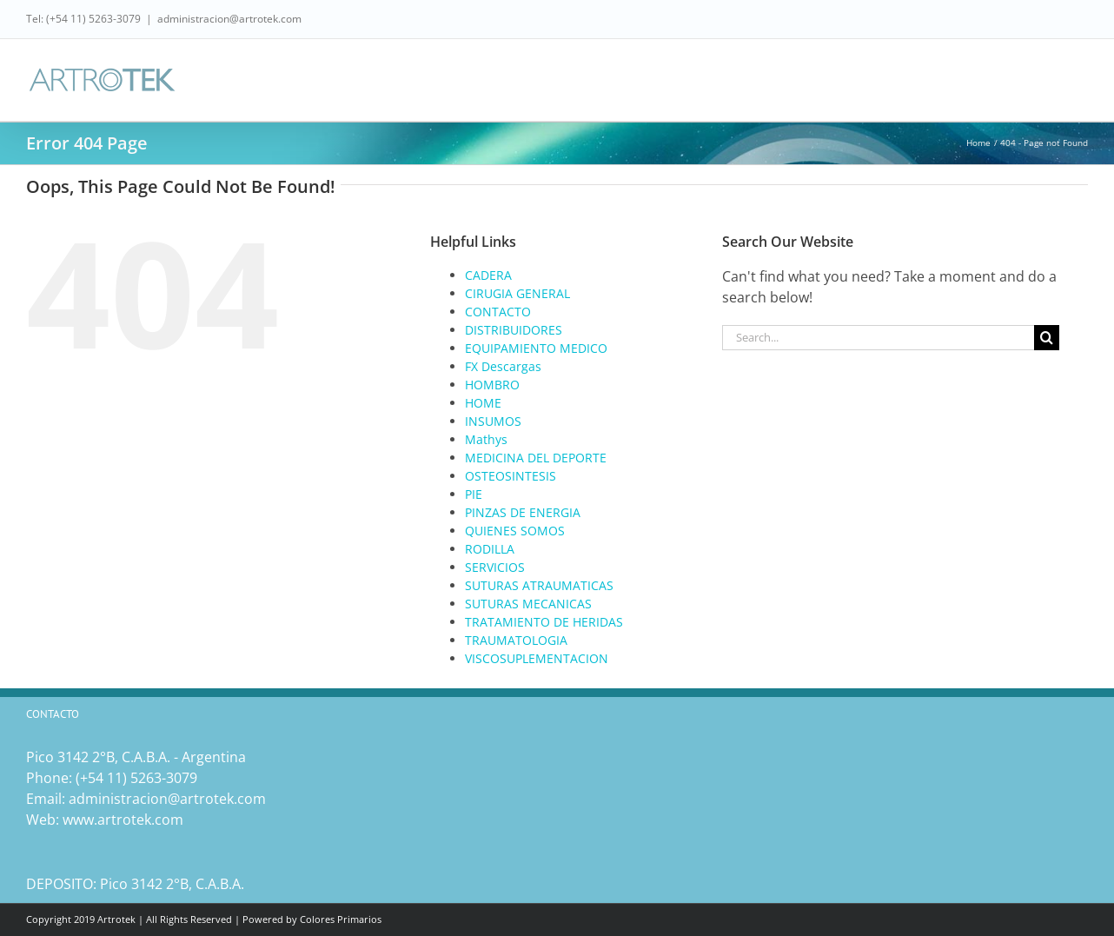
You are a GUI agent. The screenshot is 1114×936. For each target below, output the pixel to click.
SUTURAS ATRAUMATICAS (539, 585)
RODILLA (489, 549)
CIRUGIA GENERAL (517, 293)
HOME (483, 403)
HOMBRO (492, 384)
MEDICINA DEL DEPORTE (536, 457)
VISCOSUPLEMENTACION (536, 658)
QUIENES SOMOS (515, 530)
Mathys (486, 439)
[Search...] (877, 337)
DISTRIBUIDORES (513, 330)
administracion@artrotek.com (229, 18)
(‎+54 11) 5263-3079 (136, 777)
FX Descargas (503, 366)
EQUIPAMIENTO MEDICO (536, 348)
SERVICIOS (495, 567)
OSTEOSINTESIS (510, 476)
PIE (473, 494)
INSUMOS (493, 421)
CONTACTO (498, 311)
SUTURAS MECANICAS (528, 603)
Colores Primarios (340, 919)
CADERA (488, 275)
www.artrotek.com (123, 819)
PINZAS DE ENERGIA (522, 512)
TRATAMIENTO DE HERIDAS (544, 622)
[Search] (1046, 337)
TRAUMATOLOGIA (516, 640)
